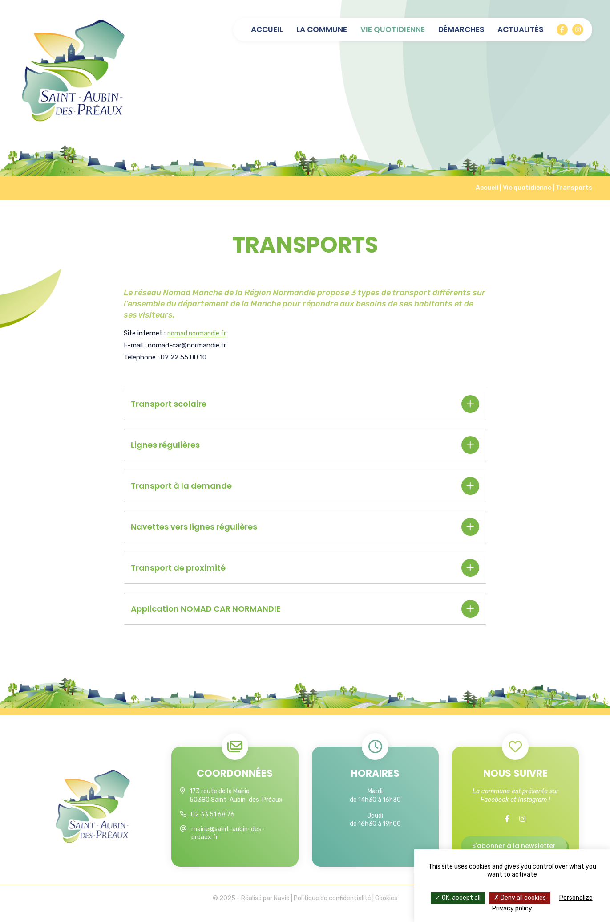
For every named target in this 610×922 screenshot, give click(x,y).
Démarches (461, 29)
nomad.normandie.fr (198, 333)
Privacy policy (512, 908)
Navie (282, 908)
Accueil (267, 29)
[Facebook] (562, 29)
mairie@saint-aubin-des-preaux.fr (227, 833)
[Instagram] (577, 29)
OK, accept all (458, 898)
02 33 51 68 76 (212, 814)
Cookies (386, 908)
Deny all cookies (520, 898)
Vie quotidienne (392, 29)
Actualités (520, 29)
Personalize (576, 898)
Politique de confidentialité (332, 908)
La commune (321, 29)
